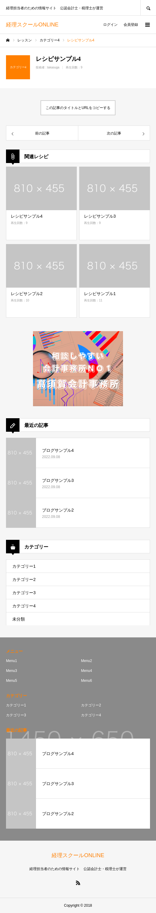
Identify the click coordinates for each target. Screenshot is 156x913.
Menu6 (86, 681)
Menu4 (86, 671)
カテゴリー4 (24, 605)
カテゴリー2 (24, 579)
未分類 (18, 619)
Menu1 (11, 661)
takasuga (53, 67)
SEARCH (148, 7)
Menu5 (11, 681)
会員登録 (131, 25)
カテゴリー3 (24, 592)
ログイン (110, 25)
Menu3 (11, 671)
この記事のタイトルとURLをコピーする (78, 108)
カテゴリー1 (24, 566)
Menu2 (86, 661)
